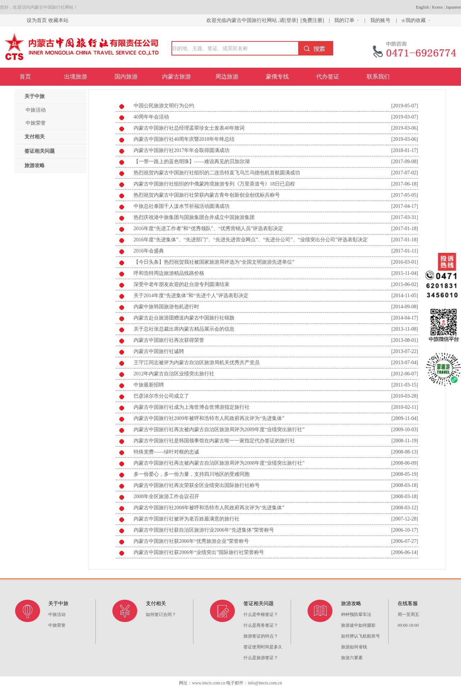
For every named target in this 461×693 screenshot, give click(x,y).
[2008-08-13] (404, 452)
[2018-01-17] (404, 150)
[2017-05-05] (404, 195)
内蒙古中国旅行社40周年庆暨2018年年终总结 (184, 139)
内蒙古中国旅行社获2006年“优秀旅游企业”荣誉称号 (191, 541)
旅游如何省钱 (354, 646)
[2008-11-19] (404, 440)
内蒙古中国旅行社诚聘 (159, 351)
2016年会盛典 (149, 251)
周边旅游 (226, 76)
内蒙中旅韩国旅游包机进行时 (166, 306)
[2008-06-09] (404, 463)
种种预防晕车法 (356, 614)
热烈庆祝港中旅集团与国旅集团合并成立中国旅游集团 (194, 217)
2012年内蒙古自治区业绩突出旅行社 (174, 373)
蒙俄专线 (277, 76)
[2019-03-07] (404, 117)
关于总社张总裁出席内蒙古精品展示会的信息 (184, 329)
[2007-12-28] (404, 519)
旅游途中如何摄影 (358, 625)
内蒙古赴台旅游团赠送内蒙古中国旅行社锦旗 (184, 318)
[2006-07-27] (404, 541)
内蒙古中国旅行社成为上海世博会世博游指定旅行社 (192, 407)
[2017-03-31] (404, 217)
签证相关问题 (39, 151)
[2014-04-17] (404, 318)
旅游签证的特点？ (260, 636)
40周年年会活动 (151, 117)
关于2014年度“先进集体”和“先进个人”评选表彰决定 (191, 295)
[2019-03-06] (404, 128)
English (422, 7)
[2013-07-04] (404, 362)
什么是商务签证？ (260, 625)
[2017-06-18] (404, 184)
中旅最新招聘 (149, 385)
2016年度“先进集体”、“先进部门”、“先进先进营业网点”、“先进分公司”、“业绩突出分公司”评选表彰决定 (251, 239)
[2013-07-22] (404, 351)
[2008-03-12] (404, 507)
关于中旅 (34, 96)
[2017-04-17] (404, 206)
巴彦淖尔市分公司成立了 (161, 396)
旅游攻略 (34, 165)
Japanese (453, 7)
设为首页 (37, 20)
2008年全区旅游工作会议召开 (166, 496)
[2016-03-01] (404, 262)
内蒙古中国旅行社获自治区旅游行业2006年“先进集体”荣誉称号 (204, 530)
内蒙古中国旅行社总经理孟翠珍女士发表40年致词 (189, 128)
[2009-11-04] (404, 418)
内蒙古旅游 (176, 76)
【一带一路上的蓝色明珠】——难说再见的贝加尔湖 (192, 161)
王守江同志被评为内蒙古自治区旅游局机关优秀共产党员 (197, 362)
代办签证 (327, 76)
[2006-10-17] (404, 530)
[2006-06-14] (404, 552)
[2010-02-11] (404, 407)
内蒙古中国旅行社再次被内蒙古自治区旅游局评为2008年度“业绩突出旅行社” (219, 463)
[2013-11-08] (404, 329)
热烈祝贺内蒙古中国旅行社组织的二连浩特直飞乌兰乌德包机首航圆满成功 (217, 172)
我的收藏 (414, 19)
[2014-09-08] (404, 306)
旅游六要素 (352, 657)
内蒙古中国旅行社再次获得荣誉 (169, 340)
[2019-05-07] (404, 105)
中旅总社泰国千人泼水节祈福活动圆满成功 (181, 206)
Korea (437, 7)
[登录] (291, 20)
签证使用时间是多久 (262, 646)
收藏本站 (58, 20)
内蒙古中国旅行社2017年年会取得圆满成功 (181, 150)
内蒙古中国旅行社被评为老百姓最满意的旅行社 (187, 519)
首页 (25, 76)
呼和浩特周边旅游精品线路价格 (169, 273)
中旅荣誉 (36, 123)
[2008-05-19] (404, 474)
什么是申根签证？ (260, 614)
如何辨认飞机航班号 (360, 636)
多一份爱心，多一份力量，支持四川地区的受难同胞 (192, 474)
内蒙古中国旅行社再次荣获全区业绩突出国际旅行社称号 (197, 485)
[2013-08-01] (404, 340)
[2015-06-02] (404, 284)
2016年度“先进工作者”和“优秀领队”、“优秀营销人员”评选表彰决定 (208, 228)
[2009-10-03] (404, 429)
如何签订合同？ (161, 614)
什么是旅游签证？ (260, 657)
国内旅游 (126, 76)
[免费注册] (312, 20)
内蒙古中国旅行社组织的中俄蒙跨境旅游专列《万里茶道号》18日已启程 (214, 184)
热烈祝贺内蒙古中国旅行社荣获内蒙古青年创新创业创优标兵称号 (207, 195)
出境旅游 (75, 76)
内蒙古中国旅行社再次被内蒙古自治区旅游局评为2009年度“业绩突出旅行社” (219, 429)
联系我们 (378, 76)
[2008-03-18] (404, 485)
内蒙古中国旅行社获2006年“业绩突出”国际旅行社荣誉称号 (199, 552)
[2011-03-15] (404, 385)
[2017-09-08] (404, 161)
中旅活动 (36, 110)
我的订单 (346, 20)
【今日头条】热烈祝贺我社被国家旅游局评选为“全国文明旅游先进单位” (214, 262)
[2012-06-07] (404, 373)
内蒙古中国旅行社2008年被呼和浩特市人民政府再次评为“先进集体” (209, 507)
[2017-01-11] (404, 251)
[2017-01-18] (404, 228)
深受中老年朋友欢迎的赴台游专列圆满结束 (181, 284)
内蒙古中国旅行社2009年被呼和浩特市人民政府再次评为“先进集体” (209, 418)
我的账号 (381, 20)
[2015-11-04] (404, 273)
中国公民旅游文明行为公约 (164, 105)
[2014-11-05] (404, 295)
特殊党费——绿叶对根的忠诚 (166, 452)
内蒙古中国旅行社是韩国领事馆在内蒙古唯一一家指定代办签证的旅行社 (214, 440)
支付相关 (34, 136)
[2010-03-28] (404, 396)
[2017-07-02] (404, 172)
